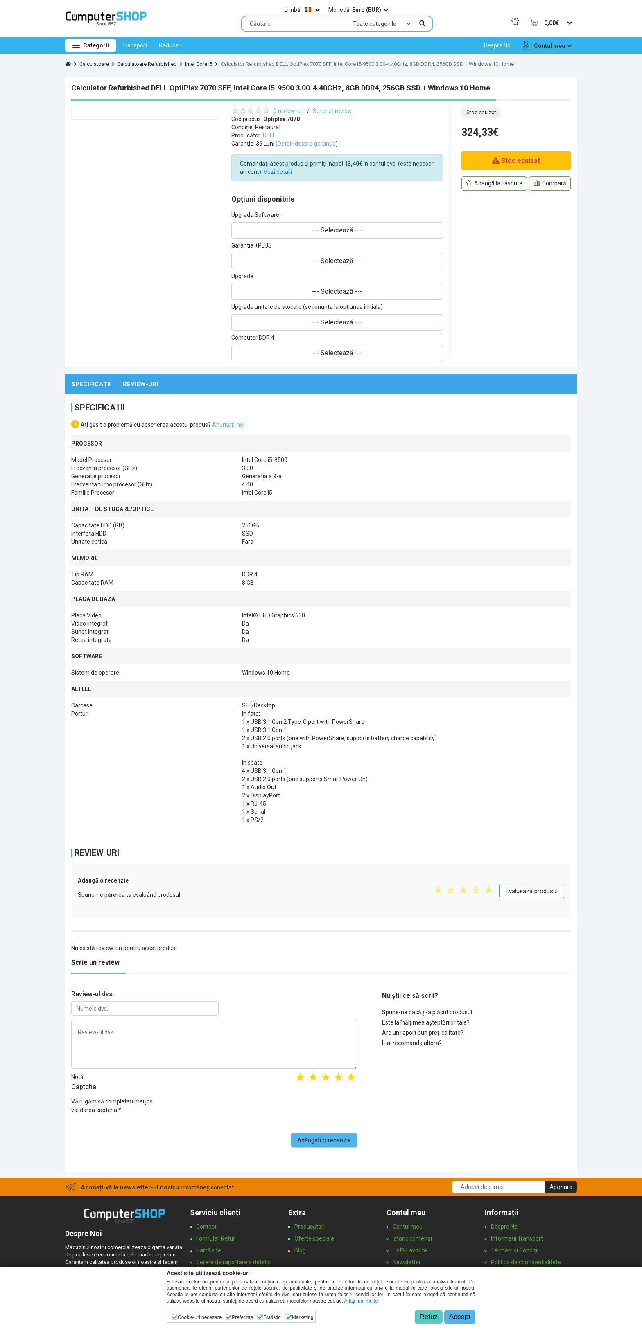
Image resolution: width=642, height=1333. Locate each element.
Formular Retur (215, 1238)
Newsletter (407, 1262)
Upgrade (242, 276)
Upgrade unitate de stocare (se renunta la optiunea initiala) (307, 307)
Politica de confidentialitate (526, 1262)
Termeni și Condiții (514, 1250)
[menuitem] (134, 45)
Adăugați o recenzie (324, 1140)
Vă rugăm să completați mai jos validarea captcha (112, 1105)
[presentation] (295, 1110)
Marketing (303, 1317)
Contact (206, 1226)
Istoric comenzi (412, 1238)
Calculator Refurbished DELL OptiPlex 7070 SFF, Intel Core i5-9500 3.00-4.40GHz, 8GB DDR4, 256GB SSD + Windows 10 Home (367, 64)
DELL (269, 135)
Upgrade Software (255, 215)
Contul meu (408, 1226)
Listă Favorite (410, 1250)
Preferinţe (242, 1317)
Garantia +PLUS (251, 245)
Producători (309, 1226)
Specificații (91, 384)
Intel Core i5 (198, 64)
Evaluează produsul (532, 891)
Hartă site (208, 1250)
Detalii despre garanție (307, 143)
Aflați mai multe (361, 1301)
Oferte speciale (314, 1238)
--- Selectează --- (337, 230)
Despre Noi (505, 1226)
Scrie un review (332, 111)
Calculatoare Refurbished (147, 64)
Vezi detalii (278, 172)
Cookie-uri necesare (200, 1317)
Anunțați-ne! (228, 424)
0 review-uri (289, 111)
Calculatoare (94, 64)
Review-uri (140, 384)
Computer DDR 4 (252, 337)
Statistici (272, 1317)
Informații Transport (517, 1238)
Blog (300, 1250)
